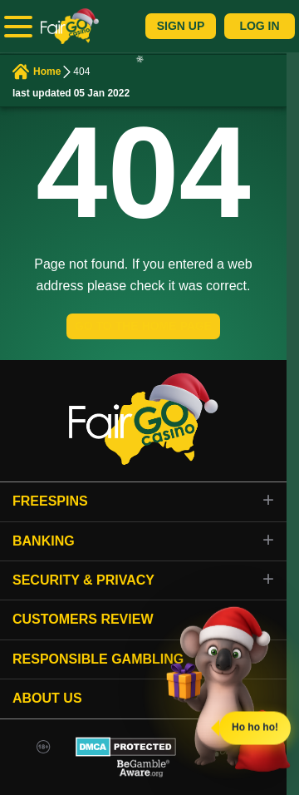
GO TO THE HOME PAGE (143, 326)
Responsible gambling (98, 659)
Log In (259, 25)
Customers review (83, 619)
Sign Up (181, 25)
